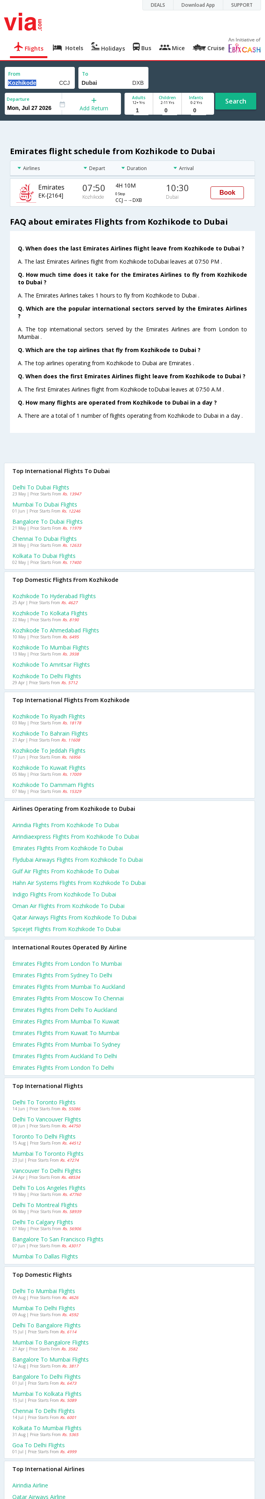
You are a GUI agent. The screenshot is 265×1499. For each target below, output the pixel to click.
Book (227, 192)
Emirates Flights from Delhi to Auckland (64, 1010)
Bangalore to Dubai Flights (47, 521)
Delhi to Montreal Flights (45, 1205)
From (14, 73)
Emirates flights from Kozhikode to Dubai (67, 848)
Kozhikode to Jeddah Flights (49, 750)
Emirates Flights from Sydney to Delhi (62, 975)
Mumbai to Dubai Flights (44, 504)
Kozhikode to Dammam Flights (53, 785)
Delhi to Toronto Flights (44, 1102)
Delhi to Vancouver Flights (46, 1119)
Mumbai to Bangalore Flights (50, 1342)
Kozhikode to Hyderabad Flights (54, 596)
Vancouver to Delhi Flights (46, 1170)
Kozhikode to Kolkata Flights (50, 613)
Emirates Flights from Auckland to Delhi (64, 1056)
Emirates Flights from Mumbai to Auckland (68, 986)
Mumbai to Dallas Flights (45, 1256)
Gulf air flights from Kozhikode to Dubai (65, 871)
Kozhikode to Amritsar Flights (51, 664)
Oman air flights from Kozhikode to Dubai (68, 906)
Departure (18, 99)
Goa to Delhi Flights (38, 1445)
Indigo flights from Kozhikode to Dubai (64, 894)
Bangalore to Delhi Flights (46, 1376)
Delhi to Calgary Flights (42, 1222)
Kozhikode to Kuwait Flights (49, 767)
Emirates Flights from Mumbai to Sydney (66, 1044)
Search (235, 101)
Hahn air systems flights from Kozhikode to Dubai (79, 882)
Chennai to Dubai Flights (44, 538)
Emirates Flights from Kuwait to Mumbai (65, 1033)
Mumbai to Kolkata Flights (47, 1393)
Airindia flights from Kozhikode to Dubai (65, 825)
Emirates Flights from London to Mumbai (67, 963)
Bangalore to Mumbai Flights (50, 1359)
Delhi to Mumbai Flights (43, 1291)
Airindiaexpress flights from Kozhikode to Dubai (75, 836)
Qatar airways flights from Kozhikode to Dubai (74, 917)
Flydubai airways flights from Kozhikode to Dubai (77, 859)
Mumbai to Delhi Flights (43, 1308)
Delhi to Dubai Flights (40, 487)
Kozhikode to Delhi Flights (46, 676)
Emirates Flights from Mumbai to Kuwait (65, 1021)
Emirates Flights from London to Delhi (63, 1067)
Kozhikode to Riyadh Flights (48, 716)
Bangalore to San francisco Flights (57, 1239)
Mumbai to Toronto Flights (48, 1153)
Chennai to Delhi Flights (43, 1411)
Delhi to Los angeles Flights (49, 1188)
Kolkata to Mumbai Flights (47, 1428)
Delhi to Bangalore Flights (46, 1325)
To (85, 73)
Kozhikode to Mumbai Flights (50, 647)
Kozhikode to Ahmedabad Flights (55, 630)
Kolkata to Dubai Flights (44, 556)
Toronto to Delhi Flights (44, 1136)
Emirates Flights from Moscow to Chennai (68, 998)
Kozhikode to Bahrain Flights (50, 733)
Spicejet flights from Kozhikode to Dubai (66, 929)
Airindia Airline (30, 1485)
